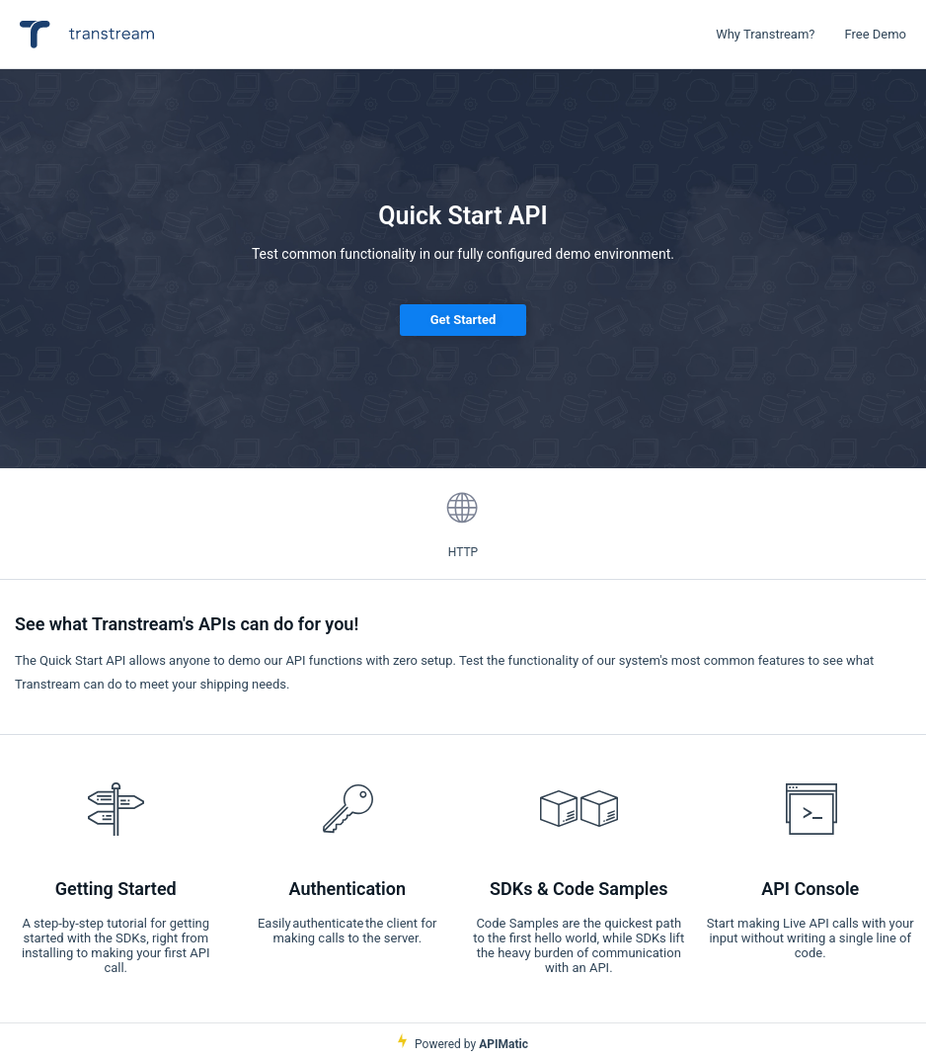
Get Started (463, 319)
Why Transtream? (765, 34)
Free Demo (875, 34)
